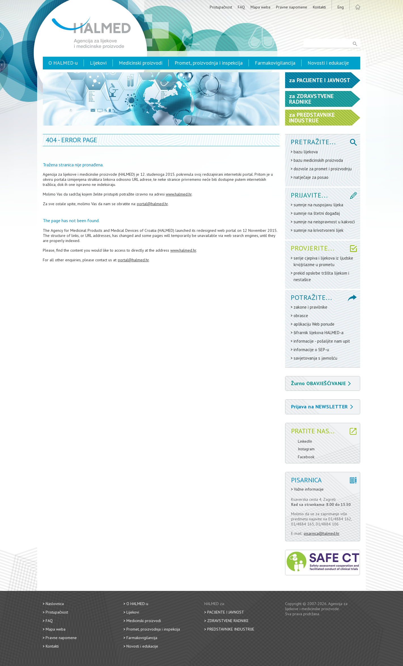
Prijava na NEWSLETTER (322, 406)
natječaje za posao (311, 177)
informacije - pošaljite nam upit (322, 341)
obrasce (301, 315)
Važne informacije (309, 489)
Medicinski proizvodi (140, 63)
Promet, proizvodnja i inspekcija (209, 63)
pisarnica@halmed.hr (322, 533)
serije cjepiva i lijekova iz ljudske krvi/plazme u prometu (323, 261)
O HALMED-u (63, 63)
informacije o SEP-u (311, 349)
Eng (341, 7)
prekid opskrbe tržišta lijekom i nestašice (321, 276)
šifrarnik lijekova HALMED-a (318, 332)
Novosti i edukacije (328, 63)
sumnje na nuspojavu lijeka (318, 204)
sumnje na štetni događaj (317, 213)
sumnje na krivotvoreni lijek (318, 230)
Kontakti (319, 7)
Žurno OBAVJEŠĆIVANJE (321, 383)
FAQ (241, 7)
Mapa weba (260, 7)
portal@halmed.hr (152, 203)
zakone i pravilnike (310, 307)
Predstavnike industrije (230, 629)
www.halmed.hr (179, 194)
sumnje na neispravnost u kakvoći (324, 221)
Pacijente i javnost (225, 612)
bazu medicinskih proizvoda (318, 160)
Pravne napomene (291, 7)
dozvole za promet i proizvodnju (323, 168)
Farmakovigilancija (275, 63)
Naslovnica (55, 603)
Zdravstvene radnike (228, 620)
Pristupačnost (221, 7)
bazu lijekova (306, 151)
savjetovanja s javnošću (315, 358)
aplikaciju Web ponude (314, 324)
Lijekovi (98, 63)
